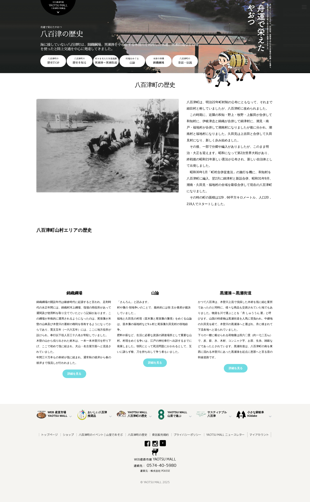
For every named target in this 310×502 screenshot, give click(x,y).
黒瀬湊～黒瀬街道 (235, 293)
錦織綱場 (74, 293)
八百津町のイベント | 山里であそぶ (101, 435)
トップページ (49, 435)
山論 (155, 293)
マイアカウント (259, 435)
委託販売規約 (160, 435)
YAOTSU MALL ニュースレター (225, 435)
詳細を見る (74, 373)
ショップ (68, 435)
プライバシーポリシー (187, 435)
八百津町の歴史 (137, 435)
